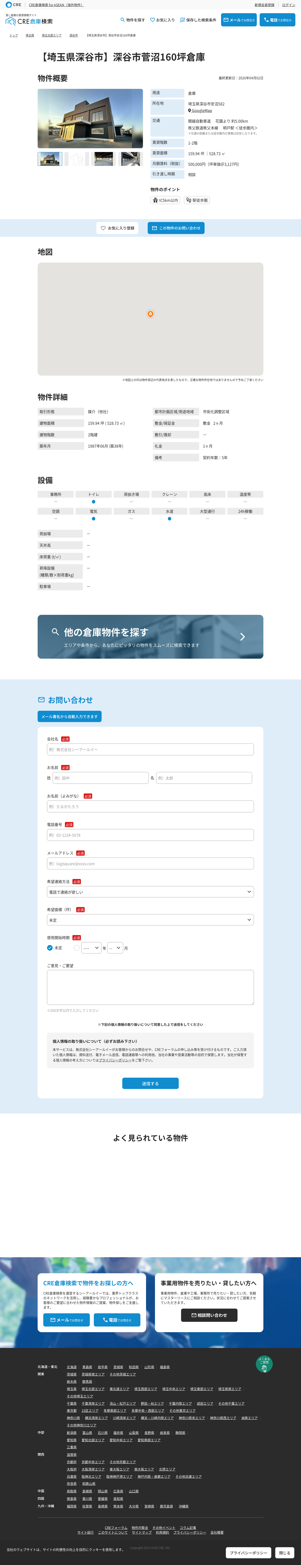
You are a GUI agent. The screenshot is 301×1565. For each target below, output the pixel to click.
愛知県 (72, 1440)
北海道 (72, 1366)
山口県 (134, 1491)
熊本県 (118, 1506)
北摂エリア (167, 1469)
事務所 (55, 494)
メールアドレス (60, 853)
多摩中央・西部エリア (147, 1410)
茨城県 (72, 1374)
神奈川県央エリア (192, 1417)
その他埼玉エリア (80, 1396)
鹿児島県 (166, 1506)
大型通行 (207, 511)
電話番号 (54, 824)
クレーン (169, 494)
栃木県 (72, 1381)
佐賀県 (87, 1506)
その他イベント (163, 1527)
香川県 (87, 1498)
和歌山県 (88, 1483)
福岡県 (72, 1506)
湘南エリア (249, 1417)
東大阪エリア (119, 1469)
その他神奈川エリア (81, 1425)
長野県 (149, 1432)
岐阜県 (165, 1432)
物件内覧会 (140, 1527)
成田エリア (205, 1403)
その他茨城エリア (123, 1374)
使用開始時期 (58, 937)
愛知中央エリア (121, 1440)
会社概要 (217, 1532)
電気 (93, 511)
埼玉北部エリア (93, 1388)
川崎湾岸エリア (124, 1417)
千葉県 (72, 1403)
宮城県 (118, 1366)
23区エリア (90, 1410)
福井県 (118, 1432)
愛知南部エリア (149, 1440)
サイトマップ (142, 1532)
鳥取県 (72, 1491)
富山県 (87, 1432)
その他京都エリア (123, 1461)
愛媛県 (103, 1498)
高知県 (118, 1498)
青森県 (87, 1366)
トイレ (93, 494)
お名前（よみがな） (64, 796)
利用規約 (162, 1532)
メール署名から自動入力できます (69, 716)
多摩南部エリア (115, 1410)
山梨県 (134, 1432)
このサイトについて (113, 1532)
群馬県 (87, 1381)
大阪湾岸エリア (93, 1469)
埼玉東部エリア (201, 1388)
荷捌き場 (131, 494)
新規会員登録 (264, 4)
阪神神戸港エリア (119, 1476)
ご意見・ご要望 (60, 965)
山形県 (149, 1366)
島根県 (87, 1491)
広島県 (118, 1491)
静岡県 (180, 1432)
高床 (207, 494)
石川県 (103, 1432)
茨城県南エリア (93, 1374)
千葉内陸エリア (180, 1403)
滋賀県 (72, 1454)
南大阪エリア (144, 1469)
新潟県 (72, 1432)
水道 (169, 511)
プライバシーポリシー (115, 1060)
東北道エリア (119, 1388)
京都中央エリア (93, 1461)
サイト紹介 (85, 1532)
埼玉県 (72, 1388)
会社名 (52, 739)
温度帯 (245, 494)
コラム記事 (188, 1527)
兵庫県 (72, 1476)
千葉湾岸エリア (93, 1403)
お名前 (52, 767)
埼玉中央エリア (173, 1388)
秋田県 (134, 1366)
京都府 (72, 1461)
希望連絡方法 (58, 881)
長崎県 (103, 1506)
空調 (55, 511)
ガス (131, 511)
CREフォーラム (116, 1527)
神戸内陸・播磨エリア (154, 1476)
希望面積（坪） (60, 909)
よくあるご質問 (264, 1360)
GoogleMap (200, 110)
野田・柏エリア (152, 1403)
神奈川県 (73, 1417)
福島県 (165, 1366)
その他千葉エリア (231, 1403)
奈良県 (72, 1483)
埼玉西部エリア (145, 1388)
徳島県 (72, 1498)
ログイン (288, 4)
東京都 (72, 1410)
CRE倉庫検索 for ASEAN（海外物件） (56, 4)
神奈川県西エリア (223, 1417)
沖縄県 (184, 1506)
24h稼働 (245, 511)
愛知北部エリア (93, 1440)
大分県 (134, 1506)
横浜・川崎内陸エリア (157, 1417)
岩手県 (103, 1366)
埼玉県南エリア (229, 1388)
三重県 (72, 1447)
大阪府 (72, 1469)
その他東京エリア (182, 1410)
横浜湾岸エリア (96, 1417)
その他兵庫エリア (188, 1476)
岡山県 (103, 1491)
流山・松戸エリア (123, 1403)
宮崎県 (149, 1506)
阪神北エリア (91, 1476)
